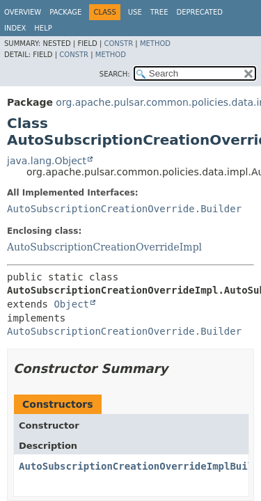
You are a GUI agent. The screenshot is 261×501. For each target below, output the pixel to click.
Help (43, 28)
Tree (159, 12)
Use (135, 12)
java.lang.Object (46, 160)
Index (15, 28)
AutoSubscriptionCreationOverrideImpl (104, 247)
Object (71, 304)
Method (155, 43)
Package (65, 12)
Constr (118, 43)
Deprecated (199, 12)
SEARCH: (115, 74)
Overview (22, 12)
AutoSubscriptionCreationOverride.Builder (124, 208)
